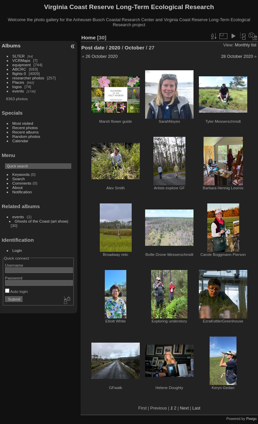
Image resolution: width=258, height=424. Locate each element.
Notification (22, 192)
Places (18, 82)
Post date (92, 47)
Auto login (16, 291)
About (17, 187)
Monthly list (245, 44)
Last (196, 408)
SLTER (18, 56)
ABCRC (19, 69)
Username (14, 265)
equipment (21, 65)
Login (17, 250)
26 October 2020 (102, 56)
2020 (114, 47)
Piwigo (251, 419)
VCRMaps (21, 60)
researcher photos (28, 78)
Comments (22, 183)
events (18, 91)
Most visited (22, 123)
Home (88, 37)
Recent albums (25, 132)
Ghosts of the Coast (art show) (42, 221)
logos (17, 86)
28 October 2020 (237, 56)
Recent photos (25, 127)
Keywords (21, 174)
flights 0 (19, 73)
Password (14, 278)
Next (184, 408)
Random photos (26, 136)
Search (18, 179)
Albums (11, 45)
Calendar (20, 141)
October (134, 47)
